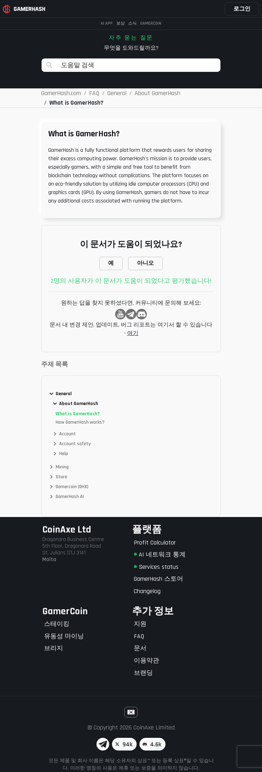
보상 (120, 23)
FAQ (139, 636)
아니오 (145, 263)
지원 (140, 624)
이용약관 (146, 660)
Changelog (147, 591)
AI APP (107, 23)
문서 (140, 648)
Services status (156, 567)
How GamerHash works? (80, 422)
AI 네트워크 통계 (160, 554)
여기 (132, 333)
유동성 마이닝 (64, 636)
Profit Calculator (155, 542)
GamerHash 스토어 (158, 579)
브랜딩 (143, 673)
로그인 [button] (241, 9)
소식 (132, 23)
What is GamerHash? (78, 414)
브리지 (53, 648)
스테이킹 (56, 624)
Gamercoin (150, 23)
